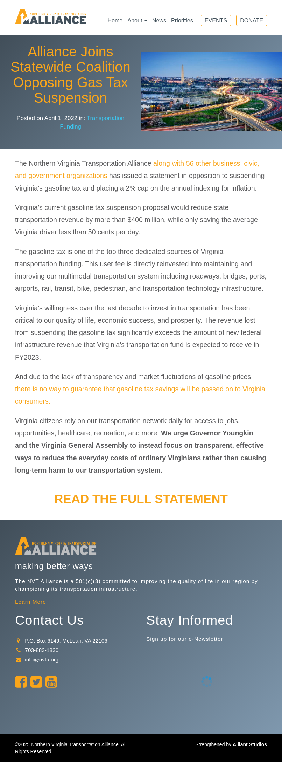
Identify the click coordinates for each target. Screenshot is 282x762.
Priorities (182, 20)
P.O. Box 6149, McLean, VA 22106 (61, 641)
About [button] (137, 20)
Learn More (30, 602)
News (159, 20)
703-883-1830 (36, 650)
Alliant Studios (250, 744)
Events (216, 20)
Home (114, 20)
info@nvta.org (36, 660)
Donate (251, 20)
